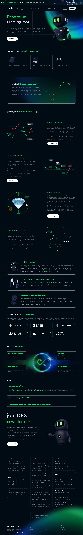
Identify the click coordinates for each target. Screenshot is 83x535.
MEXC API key (67, 483)
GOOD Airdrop (64, 529)
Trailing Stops (11, 458)
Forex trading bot (43, 478)
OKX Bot (40, 490)
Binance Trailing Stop (12, 459)
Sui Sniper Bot (34, 504)
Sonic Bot (49, 502)
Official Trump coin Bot (47, 490)
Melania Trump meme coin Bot (37, 489)
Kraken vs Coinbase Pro (12, 479)
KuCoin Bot (38, 485)
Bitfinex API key (64, 476)
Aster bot (39, 459)
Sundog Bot (40, 504)
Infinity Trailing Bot (65, 459)
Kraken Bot (43, 485)
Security (47, 527)
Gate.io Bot (40, 480)
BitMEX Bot (39, 466)
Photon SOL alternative (59, 504)
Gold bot (48, 480)
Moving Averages (58, 461)
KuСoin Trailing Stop (12, 470)
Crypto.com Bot (46, 471)
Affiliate (49, 8)
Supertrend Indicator (65, 465)
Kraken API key (58, 481)
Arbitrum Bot (34, 459)
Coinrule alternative (58, 499)
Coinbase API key (58, 479)
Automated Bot (34, 461)
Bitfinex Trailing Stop (12, 461)
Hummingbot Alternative (67, 501)
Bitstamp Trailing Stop (12, 463)
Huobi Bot (38, 482)
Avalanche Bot (43, 459)
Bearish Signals (22, 492)
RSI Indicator (70, 463)
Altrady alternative (58, 492)
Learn (9, 477)
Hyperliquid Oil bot (44, 483)
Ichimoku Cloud (66, 466)
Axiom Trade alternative (67, 492)
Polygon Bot (39, 495)
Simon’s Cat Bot (40, 501)
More (54, 8)
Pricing (44, 8)
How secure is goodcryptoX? (19, 398)
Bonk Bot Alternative (67, 494)
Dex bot (45, 473)
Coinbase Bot (34, 471)
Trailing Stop (64, 461)
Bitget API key (70, 476)
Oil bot (37, 490)
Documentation (33, 527)
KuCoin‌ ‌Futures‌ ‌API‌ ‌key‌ (59, 483)
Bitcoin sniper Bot (35, 465)
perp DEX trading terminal (37, 494)
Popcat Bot (44, 495)
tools (9, 490)
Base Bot (40, 465)
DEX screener (10, 494)
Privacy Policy (48, 532)
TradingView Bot (58, 459)
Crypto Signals (11, 492)
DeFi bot (48, 473)
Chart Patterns (64, 463)
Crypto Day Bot (40, 471)
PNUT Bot (48, 494)
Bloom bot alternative (59, 494)
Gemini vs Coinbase (19, 483)
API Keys (57, 474)
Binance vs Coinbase (19, 484)
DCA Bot (33, 473)
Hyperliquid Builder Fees (12, 495)
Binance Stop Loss (35, 513)
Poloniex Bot (34, 495)
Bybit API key (70, 477)
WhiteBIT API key (70, 484)
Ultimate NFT (67, 371)
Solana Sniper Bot (39, 502)
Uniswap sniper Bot (40, 506)
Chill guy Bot (44, 470)
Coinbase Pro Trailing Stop (20, 465)
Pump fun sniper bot (35, 499)
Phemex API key (63, 484)
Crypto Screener (23, 494)
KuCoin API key (64, 481)
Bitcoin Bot (47, 466)
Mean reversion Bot (39, 487)
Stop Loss (34, 512)
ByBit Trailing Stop (11, 465)
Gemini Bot (45, 480)
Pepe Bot (40, 492)
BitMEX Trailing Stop (20, 461)
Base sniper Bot (45, 465)
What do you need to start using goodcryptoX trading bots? (30, 404)
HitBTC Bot (34, 482)
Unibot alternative (67, 506)
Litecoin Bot (48, 485)
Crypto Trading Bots (12, 483)
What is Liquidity (11, 481)
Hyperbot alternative (59, 502)
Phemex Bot (44, 494)
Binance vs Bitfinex (11, 484)
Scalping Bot (34, 501)
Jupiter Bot (34, 485)
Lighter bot (34, 487)
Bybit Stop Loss (42, 513)
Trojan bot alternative (59, 506)
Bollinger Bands (58, 463)
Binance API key (58, 476)
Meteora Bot (45, 489)
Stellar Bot (45, 501)
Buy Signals (16, 492)
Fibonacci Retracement (59, 468)
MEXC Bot (34, 490)
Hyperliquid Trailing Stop (12, 468)
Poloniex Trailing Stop (20, 470)
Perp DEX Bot (45, 492)
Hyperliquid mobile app (36, 483)
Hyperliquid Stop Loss (36, 517)
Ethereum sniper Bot (35, 478)
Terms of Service (49, 531)
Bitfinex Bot (34, 466)
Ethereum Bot (41, 477)
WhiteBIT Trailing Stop (12, 471)
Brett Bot (48, 468)
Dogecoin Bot (34, 475)
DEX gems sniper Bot (39, 473)
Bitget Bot (34, 468)
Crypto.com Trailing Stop (21, 466)
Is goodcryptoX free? (16, 386)
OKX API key (57, 484)
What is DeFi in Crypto (22, 479)
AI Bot (48, 459)
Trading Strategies (60, 458)
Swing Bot (44, 504)
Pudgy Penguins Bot (35, 497)
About (47, 529)
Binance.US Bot (34, 463)
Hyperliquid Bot (43, 482)
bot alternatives (59, 490)
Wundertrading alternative (60, 507)
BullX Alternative (58, 497)
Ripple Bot (47, 499)
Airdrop (39, 8)
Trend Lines (69, 461)
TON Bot (48, 504)
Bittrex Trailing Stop (20, 463)
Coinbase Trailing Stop (12, 466)
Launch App (72, 8)
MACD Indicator (58, 465)
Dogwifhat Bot (39, 475)
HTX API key (70, 479)
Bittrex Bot (43, 466)
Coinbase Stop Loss (35, 515)
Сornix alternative (65, 497)
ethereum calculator (50, 271)
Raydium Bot (42, 499)
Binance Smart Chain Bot (42, 463)
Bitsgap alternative (68, 495)
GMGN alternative (58, 501)
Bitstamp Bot (38, 468)
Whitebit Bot (47, 506)
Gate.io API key (65, 479)
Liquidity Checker (17, 494)
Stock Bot (33, 502)
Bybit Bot (39, 470)
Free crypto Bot (34, 480)
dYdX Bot (44, 475)
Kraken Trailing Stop (21, 468)
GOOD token (33, 8)
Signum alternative (68, 504)
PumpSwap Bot (43, 497)
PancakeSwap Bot (35, 492)
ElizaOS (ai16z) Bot (35, 477)
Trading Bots (35, 458)
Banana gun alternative (59, 495)
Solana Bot (45, 502)
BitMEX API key (64, 477)
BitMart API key (58, 477)
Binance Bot (46, 461)
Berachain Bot (40, 461)
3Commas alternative (67, 499)
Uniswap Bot (34, 506)
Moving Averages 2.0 (59, 466)
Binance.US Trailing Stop (20, 459)
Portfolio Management (19, 481)
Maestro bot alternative (67, 502)
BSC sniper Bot (34, 470)
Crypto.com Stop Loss (44, 515)
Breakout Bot (44, 468)
